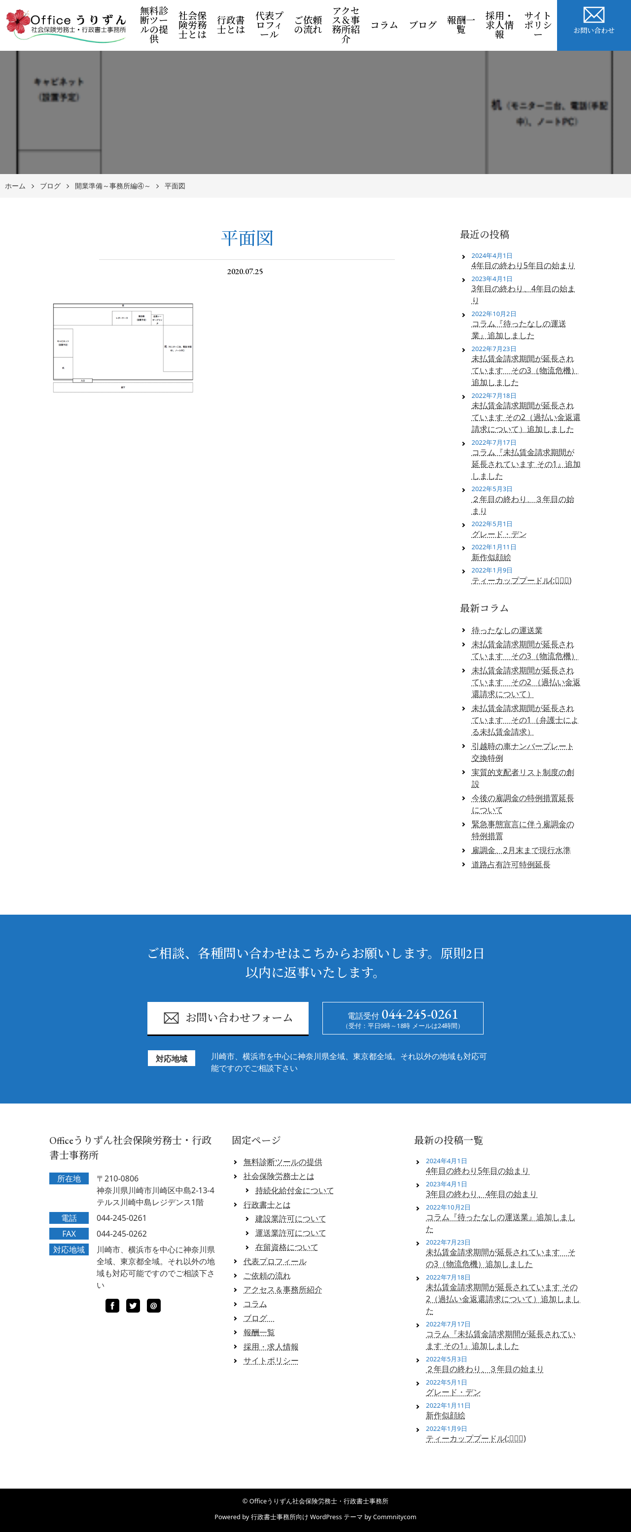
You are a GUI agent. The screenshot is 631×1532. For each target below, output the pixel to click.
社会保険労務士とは (192, 25)
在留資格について (286, 1247)
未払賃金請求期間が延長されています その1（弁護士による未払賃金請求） (525, 720)
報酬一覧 (461, 25)
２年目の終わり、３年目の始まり (523, 505)
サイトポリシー (538, 25)
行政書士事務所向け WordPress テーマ (307, 1516)
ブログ (425, 25)
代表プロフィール (269, 25)
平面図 (175, 186)
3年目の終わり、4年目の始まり (523, 294)
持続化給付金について (294, 1190)
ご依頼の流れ (308, 25)
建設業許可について (290, 1218)
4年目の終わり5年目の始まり (523, 265)
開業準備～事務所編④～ (113, 186)
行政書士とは (231, 25)
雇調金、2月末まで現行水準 (521, 850)
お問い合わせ (594, 18)
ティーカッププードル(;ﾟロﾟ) (522, 580)
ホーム (15, 186)
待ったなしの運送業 (507, 630)
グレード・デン (499, 534)
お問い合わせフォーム (228, 1018)
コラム (384, 25)
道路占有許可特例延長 (511, 864)
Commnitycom (395, 1516)
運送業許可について (290, 1232)
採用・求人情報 (500, 25)
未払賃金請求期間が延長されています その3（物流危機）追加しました (525, 370)
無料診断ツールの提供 (154, 25)
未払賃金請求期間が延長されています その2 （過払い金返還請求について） (526, 682)
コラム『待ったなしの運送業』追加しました (519, 329)
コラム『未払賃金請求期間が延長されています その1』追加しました (526, 464)
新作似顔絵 (491, 557)
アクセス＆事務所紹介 (346, 25)
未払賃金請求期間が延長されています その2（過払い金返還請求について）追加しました (526, 417)
